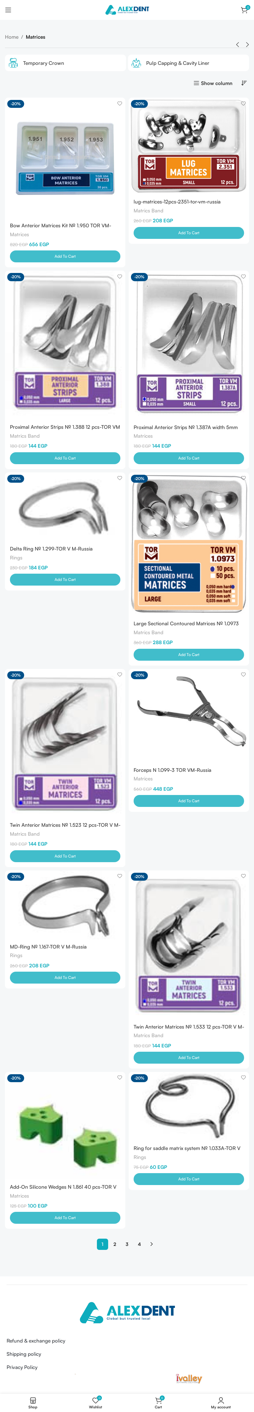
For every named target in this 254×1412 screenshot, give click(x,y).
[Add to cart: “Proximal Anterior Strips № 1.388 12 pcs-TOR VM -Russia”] (65, 458)
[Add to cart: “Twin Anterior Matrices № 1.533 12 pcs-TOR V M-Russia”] (189, 1059)
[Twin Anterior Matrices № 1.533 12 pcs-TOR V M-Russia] (189, 946)
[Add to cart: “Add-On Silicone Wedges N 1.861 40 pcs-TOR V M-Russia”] (65, 1220)
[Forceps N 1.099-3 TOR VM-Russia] (189, 716)
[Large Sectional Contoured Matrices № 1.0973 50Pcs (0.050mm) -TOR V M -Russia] (189, 545)
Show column (217, 83)
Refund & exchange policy (36, 1343)
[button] (237, 45)
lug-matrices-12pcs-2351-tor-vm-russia (177, 202)
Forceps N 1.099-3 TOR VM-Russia (172, 771)
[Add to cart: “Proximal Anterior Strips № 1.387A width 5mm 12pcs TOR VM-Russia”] (189, 459)
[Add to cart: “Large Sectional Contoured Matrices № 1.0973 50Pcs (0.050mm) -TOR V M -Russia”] (189, 655)
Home (12, 37)
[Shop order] (244, 83)
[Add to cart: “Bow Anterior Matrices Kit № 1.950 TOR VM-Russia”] (65, 257)
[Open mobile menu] (8, 10)
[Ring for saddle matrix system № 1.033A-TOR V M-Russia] (189, 1108)
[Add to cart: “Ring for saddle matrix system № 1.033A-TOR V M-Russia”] (189, 1181)
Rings (16, 558)
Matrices (19, 234)
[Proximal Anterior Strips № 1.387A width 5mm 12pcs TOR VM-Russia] (189, 345)
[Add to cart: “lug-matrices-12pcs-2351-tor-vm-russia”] (189, 233)
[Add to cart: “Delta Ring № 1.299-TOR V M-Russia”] (65, 581)
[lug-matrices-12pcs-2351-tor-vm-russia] (189, 146)
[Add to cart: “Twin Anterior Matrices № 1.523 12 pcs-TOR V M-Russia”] (65, 857)
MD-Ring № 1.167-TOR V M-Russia (48, 948)
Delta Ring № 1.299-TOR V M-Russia (51, 549)
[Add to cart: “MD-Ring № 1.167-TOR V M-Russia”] (65, 979)
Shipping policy (24, 1356)
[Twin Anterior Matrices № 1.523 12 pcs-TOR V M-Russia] (65, 744)
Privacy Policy (22, 1369)
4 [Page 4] (139, 1246)
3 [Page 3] (127, 1246)
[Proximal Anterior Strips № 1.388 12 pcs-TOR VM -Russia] (65, 345)
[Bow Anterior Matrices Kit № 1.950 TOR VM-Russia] (65, 158)
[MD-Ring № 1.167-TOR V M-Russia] (65, 906)
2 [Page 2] (114, 1246)
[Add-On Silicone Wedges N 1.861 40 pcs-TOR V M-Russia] (65, 1127)
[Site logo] (127, 9)
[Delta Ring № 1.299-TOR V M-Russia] (65, 507)
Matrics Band (148, 210)
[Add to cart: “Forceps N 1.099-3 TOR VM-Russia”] (189, 802)
